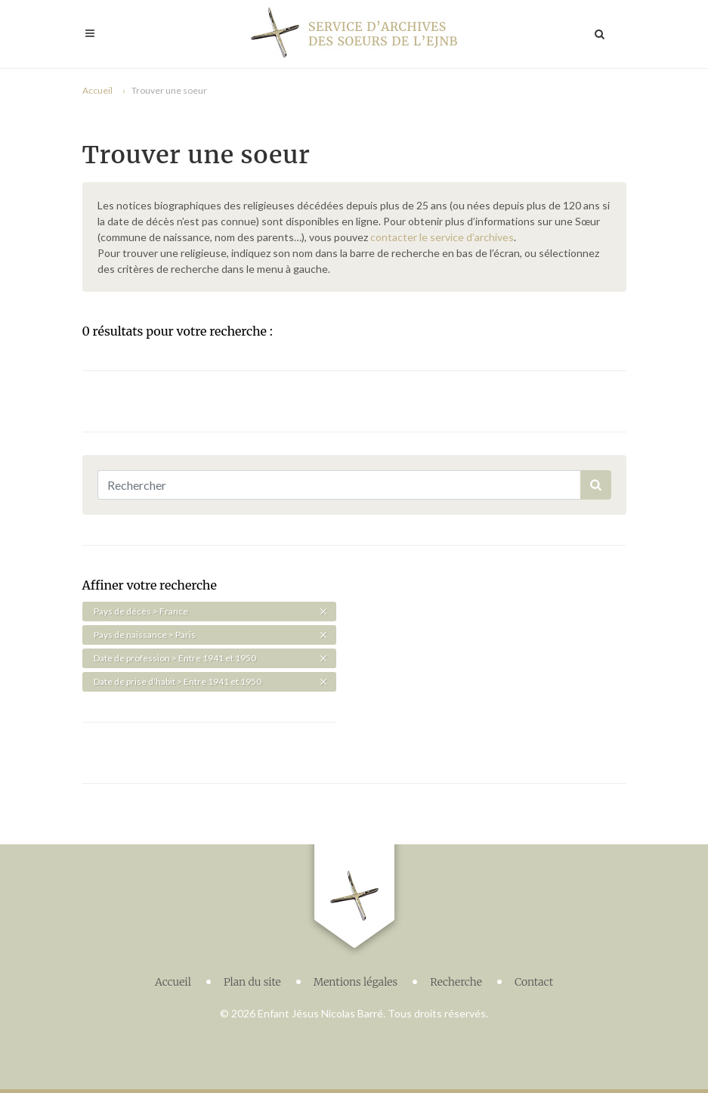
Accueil (97, 90)
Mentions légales (356, 982)
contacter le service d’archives (442, 237)
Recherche (456, 982)
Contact (534, 982)
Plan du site (252, 982)
